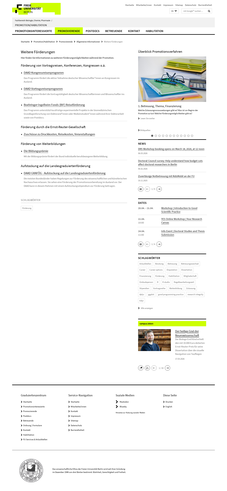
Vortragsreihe (159, 288)
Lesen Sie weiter (147, 118)
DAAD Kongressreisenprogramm (44, 73)
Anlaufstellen (145, 263)
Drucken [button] (169, 401)
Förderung (26, 208)
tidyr (141, 300)
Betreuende (113, 31)
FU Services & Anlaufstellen (35, 439)
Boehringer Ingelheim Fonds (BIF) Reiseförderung (54, 105)
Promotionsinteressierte (33, 31)
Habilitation (154, 31)
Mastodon (124, 401)
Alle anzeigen (147, 308)
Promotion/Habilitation (31, 25)
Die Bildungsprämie (36, 151)
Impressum (168, 5)
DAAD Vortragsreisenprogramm (43, 89)
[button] (174, 11)
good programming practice (170, 294)
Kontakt (157, 5)
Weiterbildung (175, 288)
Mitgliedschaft (190, 276)
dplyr (141, 294)
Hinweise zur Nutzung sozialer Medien (130, 412)
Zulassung (190, 288)
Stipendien (144, 288)
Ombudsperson (146, 282)
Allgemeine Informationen (88, 41)
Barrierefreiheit (205, 5)
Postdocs (92, 31)
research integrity (195, 294)
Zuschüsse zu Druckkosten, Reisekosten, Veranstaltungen (59, 134)
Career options (156, 269)
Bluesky (123, 406)
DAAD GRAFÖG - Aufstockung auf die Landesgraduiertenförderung (65, 173)
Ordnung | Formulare (32, 425)
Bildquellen (144, 130)
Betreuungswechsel (190, 263)
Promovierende (69, 31)
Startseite (129, 5)
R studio (166, 282)
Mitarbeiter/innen (144, 5)
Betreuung (172, 263)
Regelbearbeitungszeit (184, 282)
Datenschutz (190, 5)
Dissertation (186, 269)
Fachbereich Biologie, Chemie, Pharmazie (33, 20)
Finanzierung (145, 276)
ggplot (151, 294)
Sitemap (179, 5)
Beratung (159, 263)
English (168, 406)
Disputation (172, 269)
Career (142, 269)
